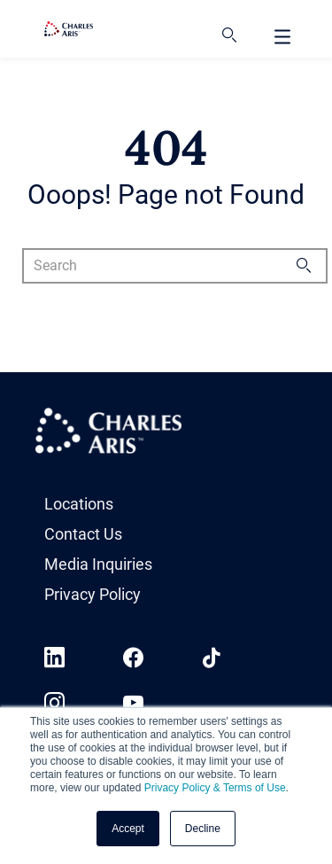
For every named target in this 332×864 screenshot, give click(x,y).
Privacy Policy (92, 594)
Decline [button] (202, 828)
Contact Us (83, 534)
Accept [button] (128, 828)
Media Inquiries (98, 564)
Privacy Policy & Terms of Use (215, 788)
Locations (78, 503)
